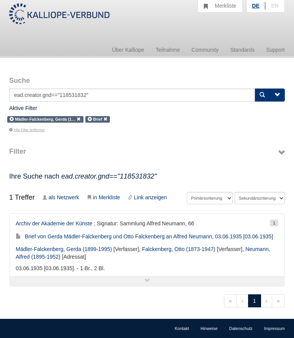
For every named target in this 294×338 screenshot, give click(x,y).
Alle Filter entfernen (27, 130)
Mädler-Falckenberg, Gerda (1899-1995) (64, 249)
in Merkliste (103, 197)
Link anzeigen (147, 197)
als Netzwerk (60, 197)
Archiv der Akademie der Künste (54, 223)
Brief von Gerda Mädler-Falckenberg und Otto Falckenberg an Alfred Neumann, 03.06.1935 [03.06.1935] (144, 236)
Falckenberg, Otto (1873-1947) (178, 249)
